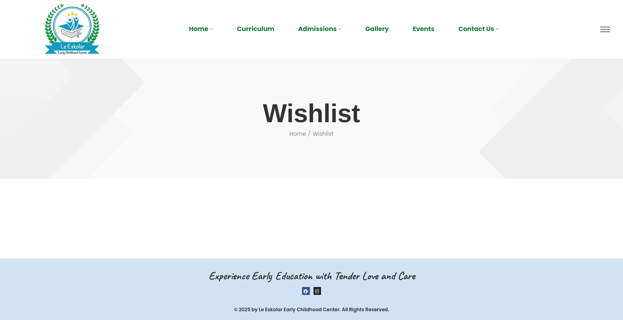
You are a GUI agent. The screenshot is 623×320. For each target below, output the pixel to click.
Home (297, 134)
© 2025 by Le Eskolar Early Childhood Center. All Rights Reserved (311, 309)
